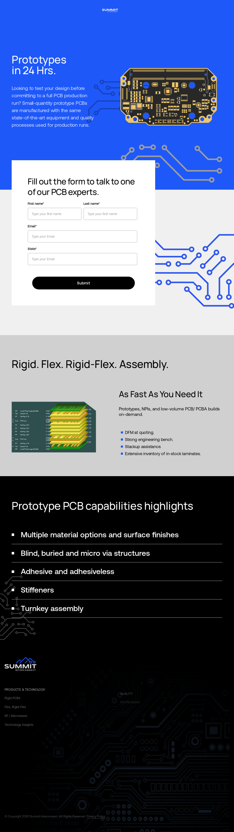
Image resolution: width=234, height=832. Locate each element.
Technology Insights (19, 730)
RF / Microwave (16, 721)
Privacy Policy (96, 816)
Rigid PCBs (12, 703)
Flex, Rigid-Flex (15, 712)
